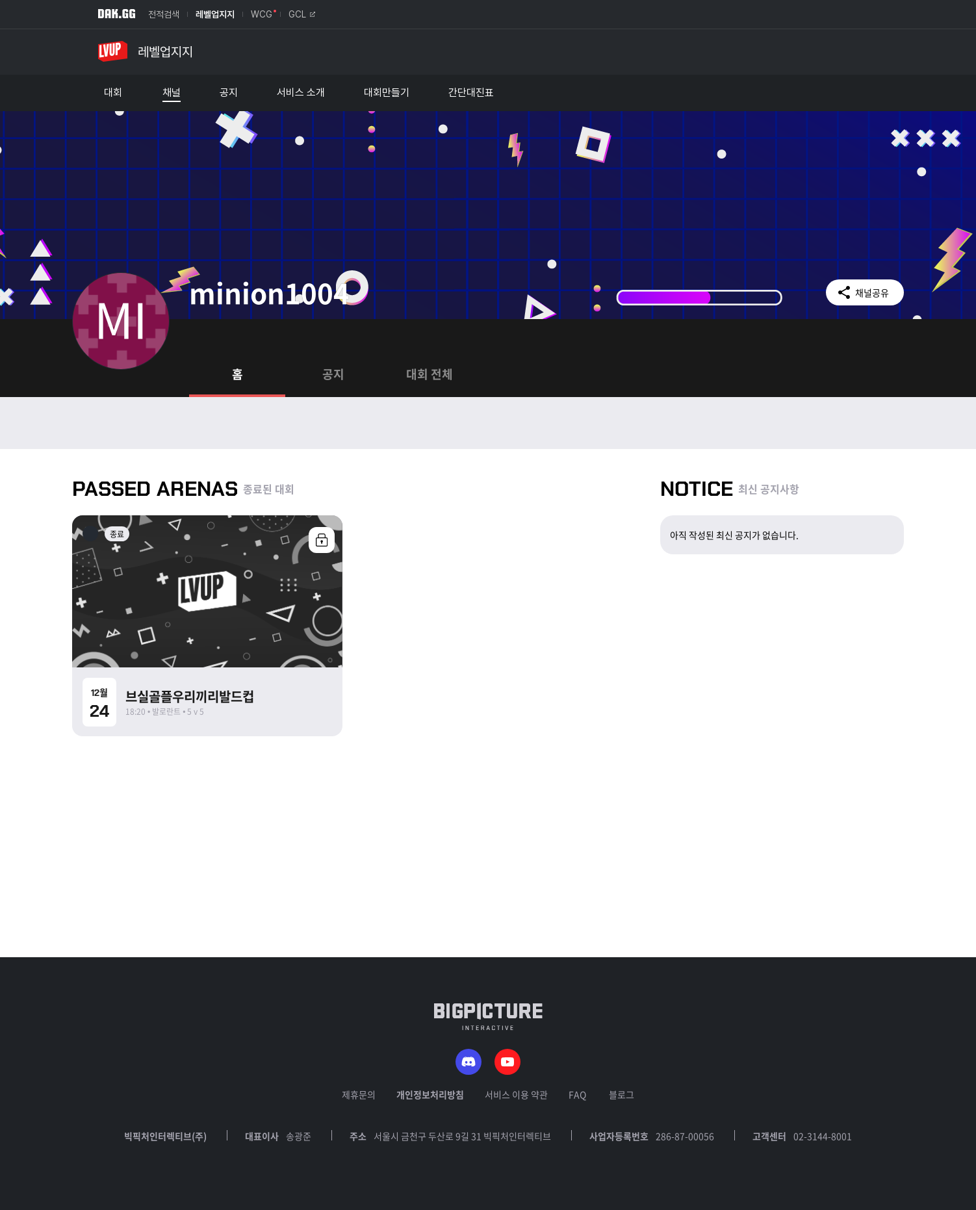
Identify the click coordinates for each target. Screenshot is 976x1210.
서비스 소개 (301, 93)
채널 (171, 93)
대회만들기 (386, 93)
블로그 (621, 1094)
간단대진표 (471, 93)
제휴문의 (359, 1094)
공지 (229, 93)
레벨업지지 (215, 14)
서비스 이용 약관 (516, 1094)
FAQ (577, 1094)
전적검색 (163, 14)
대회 (113, 93)
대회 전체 (429, 374)
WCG (261, 14)
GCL (302, 14)
